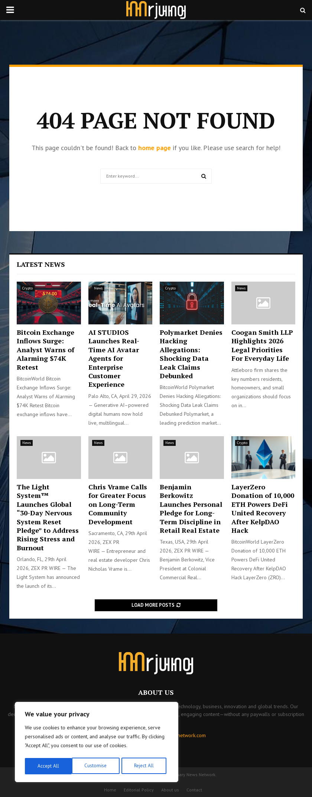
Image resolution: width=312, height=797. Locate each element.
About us (170, 790)
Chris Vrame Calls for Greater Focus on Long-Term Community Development (117, 504)
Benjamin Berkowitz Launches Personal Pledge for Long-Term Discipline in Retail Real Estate (191, 508)
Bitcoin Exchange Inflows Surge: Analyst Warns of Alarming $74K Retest (45, 350)
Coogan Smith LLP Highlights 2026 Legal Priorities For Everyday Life (262, 345)
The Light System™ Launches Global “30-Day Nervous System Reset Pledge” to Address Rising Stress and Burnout (48, 517)
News (98, 288)
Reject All (96, 766)
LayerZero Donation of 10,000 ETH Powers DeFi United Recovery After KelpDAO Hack (262, 508)
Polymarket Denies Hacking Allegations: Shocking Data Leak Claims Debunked (191, 354)
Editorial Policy (139, 790)
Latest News (41, 264)
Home (110, 790)
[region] (96, 743)
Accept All (145, 766)
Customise (48, 766)
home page (154, 147)
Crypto (27, 288)
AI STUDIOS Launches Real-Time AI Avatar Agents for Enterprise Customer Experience (113, 358)
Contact (194, 790)
